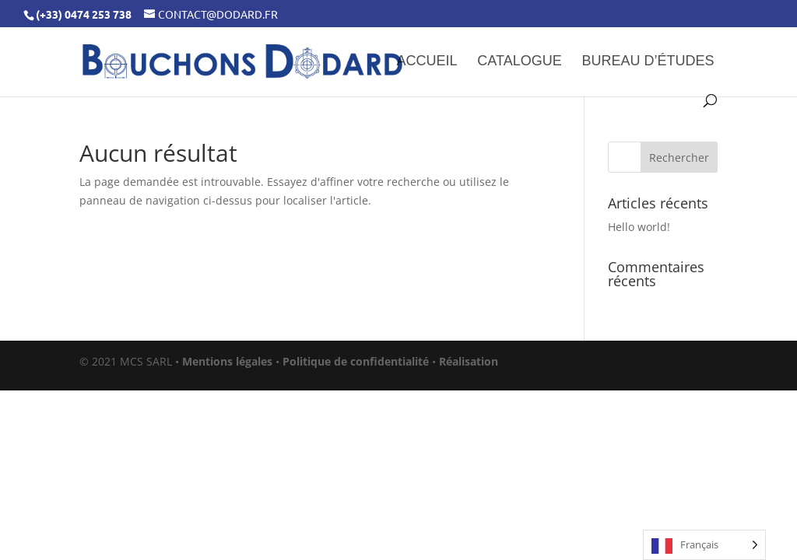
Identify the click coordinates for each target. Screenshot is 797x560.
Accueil (426, 61)
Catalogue (519, 61)
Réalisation (468, 361)
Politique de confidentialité (356, 361)
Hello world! (639, 226)
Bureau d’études (648, 61)
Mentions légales (227, 361)
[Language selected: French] (704, 545)
